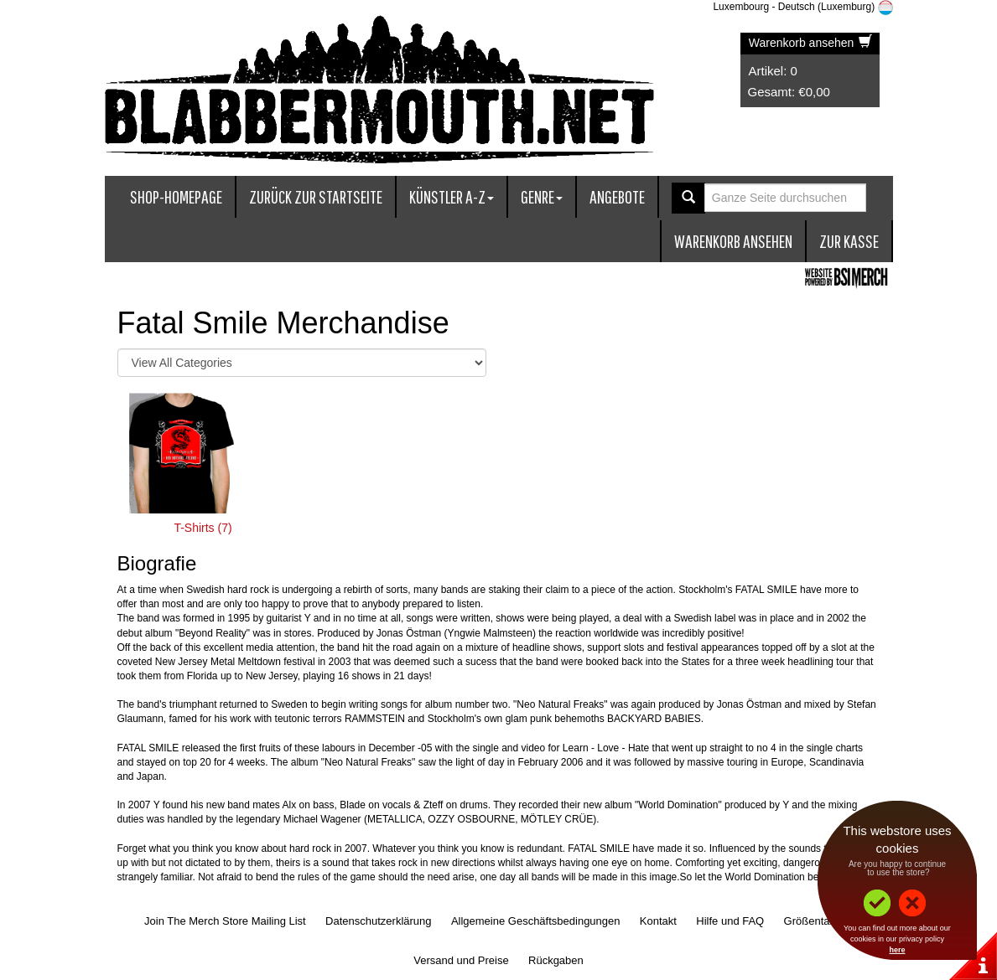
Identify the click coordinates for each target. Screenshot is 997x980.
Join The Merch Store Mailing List (225, 921)
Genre (542, 196)
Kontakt (658, 921)
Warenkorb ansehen (810, 42)
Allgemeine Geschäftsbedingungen (536, 921)
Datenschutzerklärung (378, 921)
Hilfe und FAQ (730, 921)
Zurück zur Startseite (315, 196)
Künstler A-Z (451, 196)
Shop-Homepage (176, 196)
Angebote (617, 196)
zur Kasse (849, 240)
